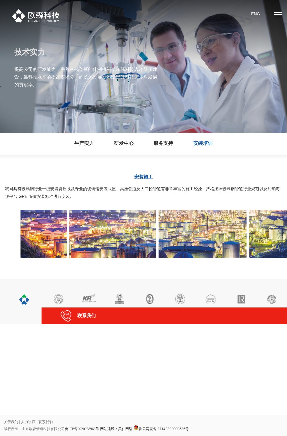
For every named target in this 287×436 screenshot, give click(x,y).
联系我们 (45, 422)
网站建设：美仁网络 (116, 429)
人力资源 (28, 422)
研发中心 (124, 143)
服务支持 (163, 143)
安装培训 (203, 143)
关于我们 (11, 422)
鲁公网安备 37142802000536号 (161, 429)
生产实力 (84, 143)
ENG (255, 14)
